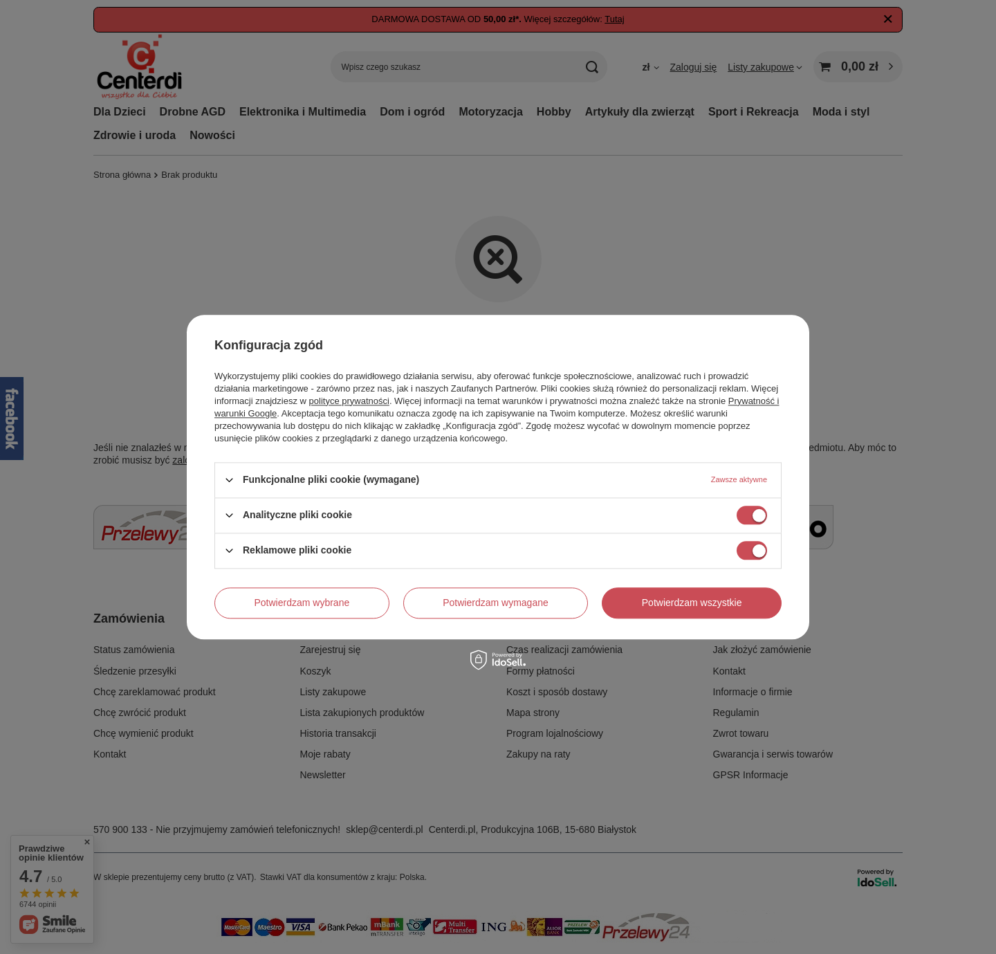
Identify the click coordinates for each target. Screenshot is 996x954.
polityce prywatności (349, 401)
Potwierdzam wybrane (302, 602)
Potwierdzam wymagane (495, 602)
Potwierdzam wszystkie (692, 602)
